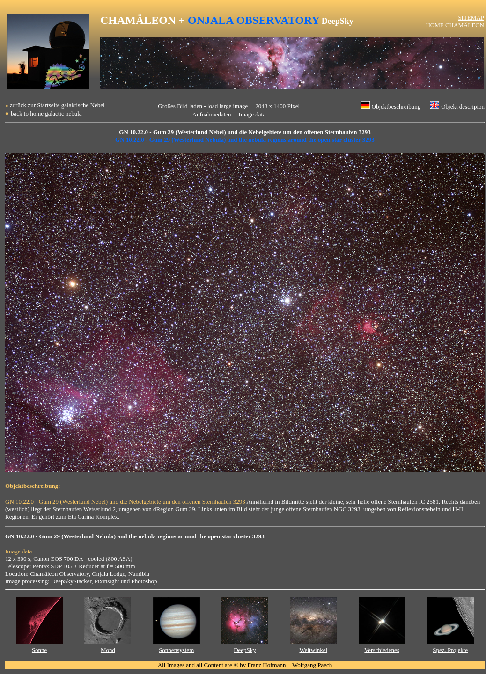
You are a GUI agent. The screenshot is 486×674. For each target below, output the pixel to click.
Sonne (39, 649)
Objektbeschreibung (396, 106)
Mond (108, 649)
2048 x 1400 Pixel (277, 105)
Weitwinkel (313, 649)
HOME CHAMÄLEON (455, 25)
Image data (252, 114)
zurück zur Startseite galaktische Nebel (57, 105)
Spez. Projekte (450, 649)
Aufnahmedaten (211, 114)
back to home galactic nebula (46, 113)
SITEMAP (471, 17)
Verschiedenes (381, 649)
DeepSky (245, 649)
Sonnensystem (176, 649)
